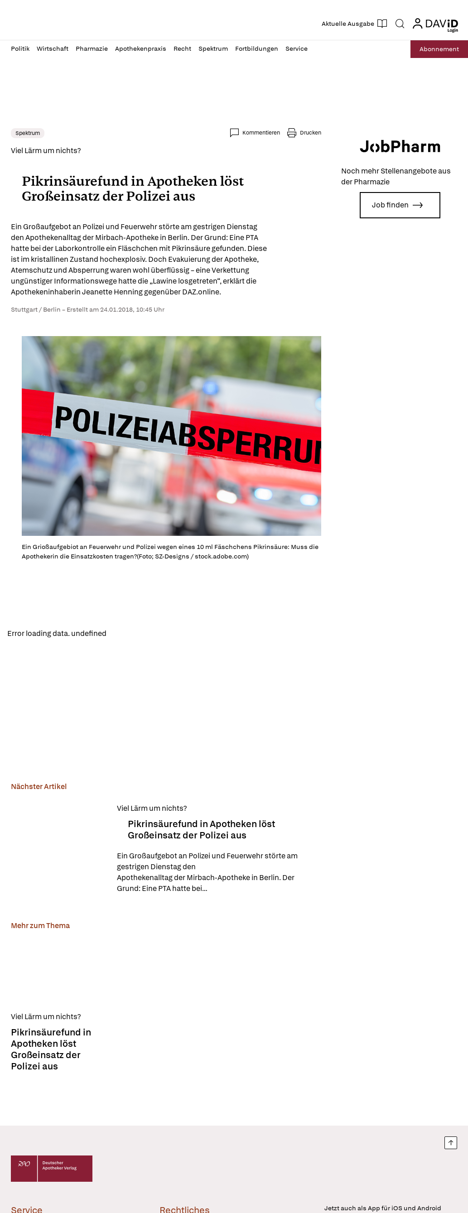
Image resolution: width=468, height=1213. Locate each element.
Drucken (310, 132)
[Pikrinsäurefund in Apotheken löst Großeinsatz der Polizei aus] (58, 849)
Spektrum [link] (27, 133)
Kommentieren (261, 132)
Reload (126, 633)
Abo (437, 49)
